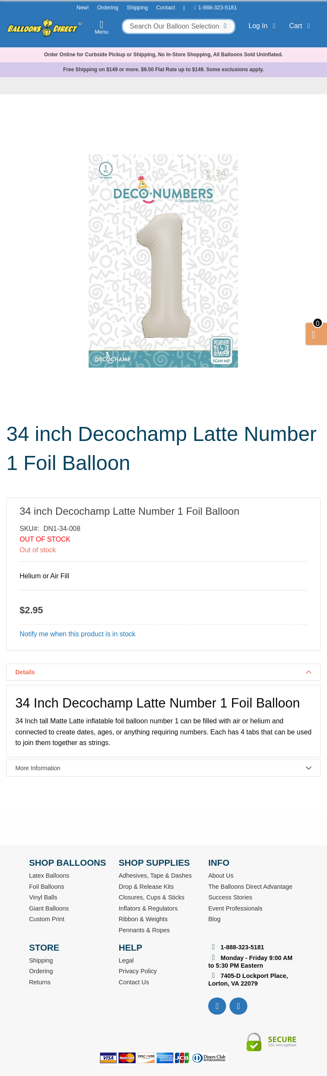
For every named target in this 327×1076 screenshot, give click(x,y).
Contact (165, 7)
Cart (301, 25)
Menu (102, 27)
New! (82, 7)
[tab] (163, 672)
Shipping (137, 7)
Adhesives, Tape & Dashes (155, 875)
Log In (264, 25)
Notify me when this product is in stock (77, 634)
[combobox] (178, 26)
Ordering (107, 7)
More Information (37, 768)
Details (25, 672)
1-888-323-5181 (217, 7)
